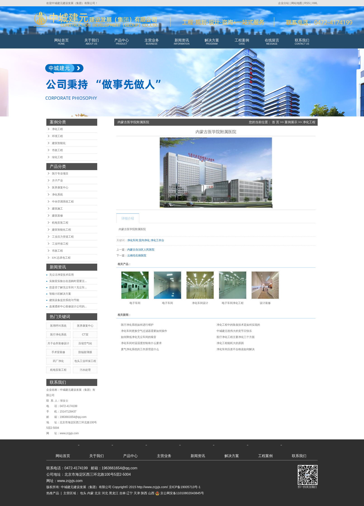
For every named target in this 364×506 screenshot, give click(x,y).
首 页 (275, 122)
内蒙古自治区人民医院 (140, 249)
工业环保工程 (60, 243)
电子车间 (135, 303)
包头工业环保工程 (85, 361)
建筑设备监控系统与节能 (64, 300)
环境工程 (57, 136)
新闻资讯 (182, 42)
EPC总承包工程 (61, 257)
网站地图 (296, 3)
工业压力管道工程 (63, 236)
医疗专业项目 (60, 173)
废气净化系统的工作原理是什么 (140, 349)
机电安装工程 (60, 222)
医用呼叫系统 (58, 325)
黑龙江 (113, 493)
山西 (151, 493)
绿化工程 (57, 157)
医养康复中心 (60, 187)
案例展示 (291, 122)
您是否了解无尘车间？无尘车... (68, 287)
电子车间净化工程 (232, 303)
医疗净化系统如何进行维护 (137, 324)
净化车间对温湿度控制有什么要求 (141, 343)
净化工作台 (157, 240)
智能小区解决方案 (60, 293)
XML (315, 3)
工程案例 (242, 42)
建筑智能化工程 (61, 229)
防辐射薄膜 (85, 352)
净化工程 (57, 129)
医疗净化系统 (58, 334)
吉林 (122, 493)
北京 (98, 493)
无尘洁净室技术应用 (61, 274)
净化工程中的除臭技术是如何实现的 (238, 324)
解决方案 (212, 42)
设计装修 (265, 303)
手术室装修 (58, 352)
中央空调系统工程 (63, 201)
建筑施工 (57, 208)
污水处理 (85, 369)
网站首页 (61, 42)
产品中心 (121, 42)
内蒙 (90, 493)
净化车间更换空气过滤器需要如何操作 (144, 331)
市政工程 (57, 150)
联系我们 (302, 42)
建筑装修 (57, 215)
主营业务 (152, 42)
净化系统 (57, 194)
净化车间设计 (200, 303)
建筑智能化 (59, 143)
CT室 (85, 334)
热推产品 (52, 493)
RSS (307, 3)
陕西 (144, 493)
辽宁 (129, 493)
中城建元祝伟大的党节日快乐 (234, 331)
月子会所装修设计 (58, 343)
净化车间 (132, 240)
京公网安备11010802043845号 (179, 493)
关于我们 (91, 42)
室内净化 (144, 240)
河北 (105, 493)
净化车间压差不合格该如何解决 (236, 349)
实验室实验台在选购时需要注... (68, 281)
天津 (137, 493)
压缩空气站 (85, 343)
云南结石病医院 (136, 255)
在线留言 (272, 42)
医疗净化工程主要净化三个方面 (236, 337)
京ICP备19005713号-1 (185, 487)
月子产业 (57, 180)
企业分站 (283, 3)
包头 (83, 493)
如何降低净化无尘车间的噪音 (138, 337)
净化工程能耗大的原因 (230, 343)
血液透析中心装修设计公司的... (68, 306)
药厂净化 (58, 361)
